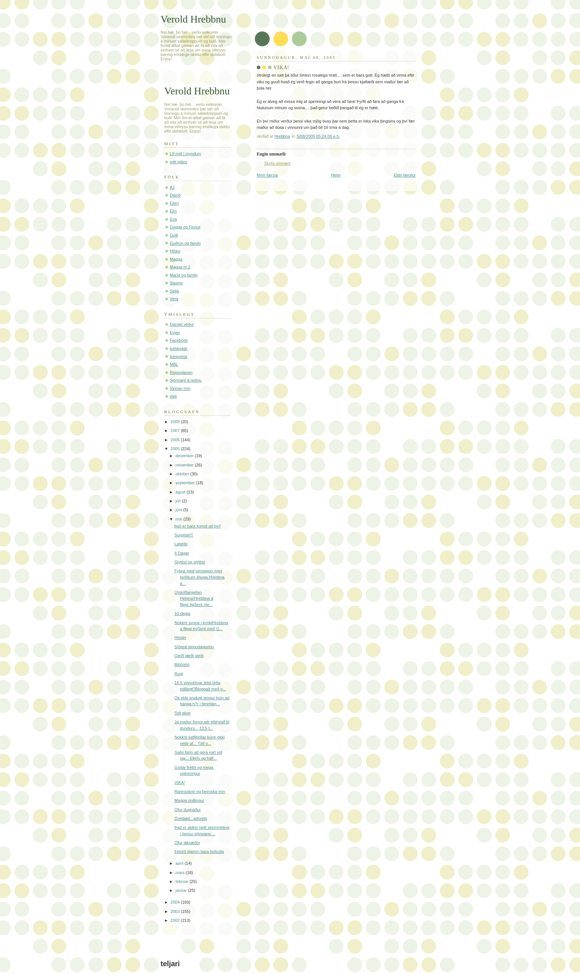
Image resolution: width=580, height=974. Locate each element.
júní (179, 510)
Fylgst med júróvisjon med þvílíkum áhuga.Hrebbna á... (200, 577)
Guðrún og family (185, 243)
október (182, 474)
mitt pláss (178, 162)
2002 (176, 920)
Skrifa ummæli (277, 163)
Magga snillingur (189, 800)
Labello (181, 544)
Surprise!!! (184, 535)
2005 (176, 448)
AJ (172, 187)
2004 (176, 902)
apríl (180, 863)
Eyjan (175, 332)
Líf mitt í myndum (185, 153)
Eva (173, 219)
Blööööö (182, 664)
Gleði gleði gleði (189, 655)
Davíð (175, 195)
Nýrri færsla (267, 175)
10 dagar (183, 613)
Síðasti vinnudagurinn (194, 647)
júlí (178, 501)
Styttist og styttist (190, 562)
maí (179, 519)
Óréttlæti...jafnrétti (191, 818)
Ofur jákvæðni (187, 842)
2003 (176, 911)
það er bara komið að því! (198, 526)
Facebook (179, 340)
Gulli (174, 235)
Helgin (180, 637)
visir (173, 396)
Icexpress (178, 356)
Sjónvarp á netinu (186, 380)
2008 (176, 421)
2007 (176, 430)
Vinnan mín (180, 388)
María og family (184, 275)
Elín (173, 211)
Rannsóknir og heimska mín (200, 791)
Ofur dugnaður (188, 809)
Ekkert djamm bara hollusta (199, 851)
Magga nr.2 (180, 267)
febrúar (182, 881)
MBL (174, 364)
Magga (176, 259)
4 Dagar (182, 553)
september (185, 483)
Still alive (183, 713)
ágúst (180, 492)
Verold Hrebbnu (193, 19)
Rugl (179, 674)
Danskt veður (182, 324)
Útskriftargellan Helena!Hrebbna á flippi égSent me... (194, 598)
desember (185, 455)
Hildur (175, 251)
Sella (174, 291)
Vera (174, 299)
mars (180, 872)
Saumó (176, 283)
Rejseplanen (181, 372)
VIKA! (180, 782)
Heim (336, 175)
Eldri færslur (405, 175)
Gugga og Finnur (185, 227)
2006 (176, 440)
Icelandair (179, 348)
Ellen (174, 203)
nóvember (185, 465)
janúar (181, 890)
